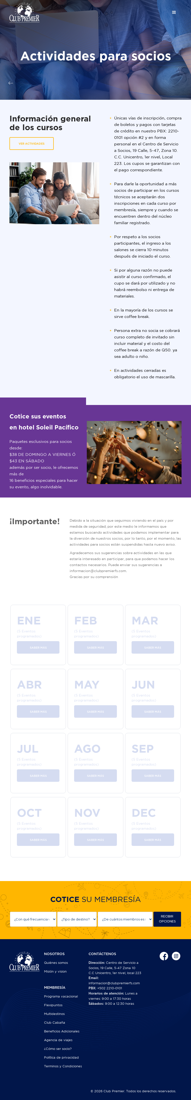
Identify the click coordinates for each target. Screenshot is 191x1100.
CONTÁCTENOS (102, 954)
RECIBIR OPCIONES (167, 918)
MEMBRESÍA (54, 988)
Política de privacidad (61, 1057)
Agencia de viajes (58, 1040)
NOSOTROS (54, 954)
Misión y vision (55, 971)
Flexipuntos (53, 1005)
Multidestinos (54, 1014)
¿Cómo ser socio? (58, 1049)
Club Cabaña (54, 1022)
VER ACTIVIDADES (32, 143)
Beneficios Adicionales (61, 1031)
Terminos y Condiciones (63, 1066)
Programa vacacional (61, 996)
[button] (174, 12)
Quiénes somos (56, 963)
